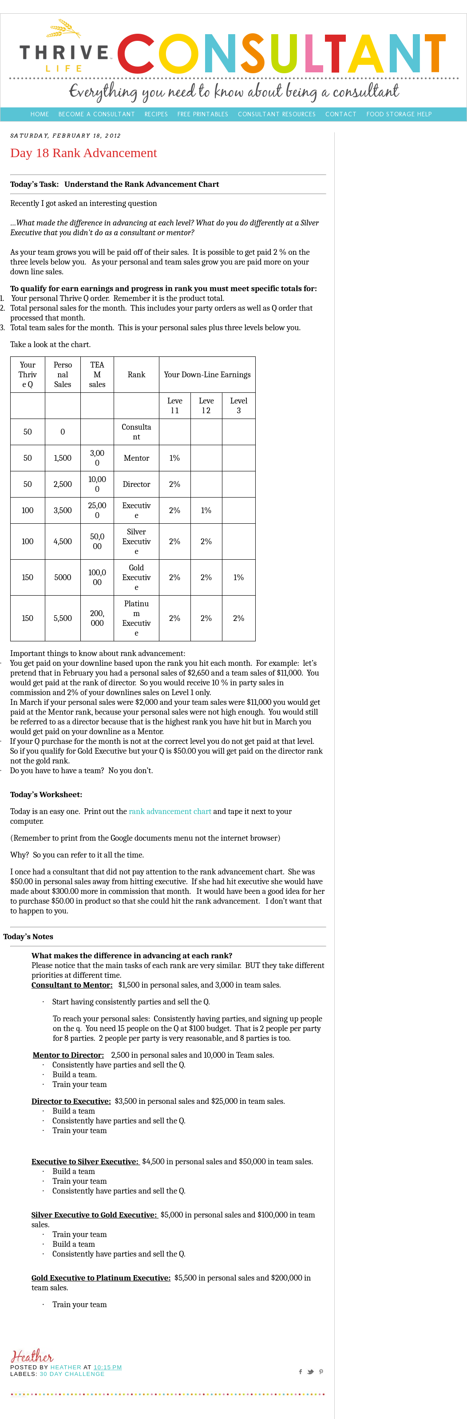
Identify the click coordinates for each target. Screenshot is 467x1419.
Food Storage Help (399, 114)
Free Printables (203, 114)
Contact (342, 114)
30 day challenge (72, 1374)
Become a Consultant (97, 114)
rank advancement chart (170, 811)
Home (40, 114)
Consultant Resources (277, 114)
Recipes (156, 114)
